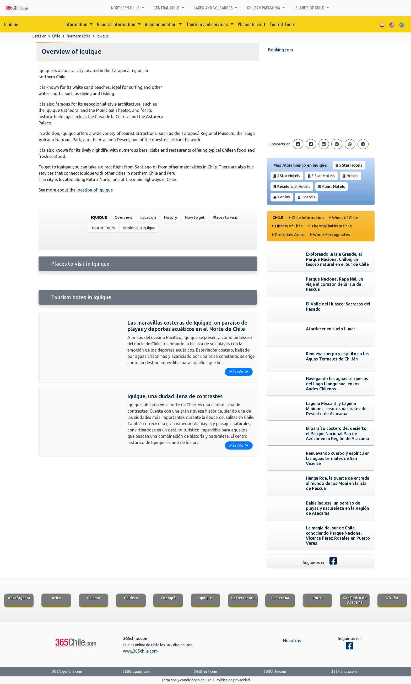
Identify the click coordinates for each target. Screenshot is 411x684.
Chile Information (308, 217)
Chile (56, 36)
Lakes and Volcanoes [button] (214, 7)
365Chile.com (275, 671)
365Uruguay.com (136, 671)
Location (148, 217)
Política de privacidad (233, 680)
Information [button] (76, 24)
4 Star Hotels (288, 175)
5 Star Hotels (350, 165)
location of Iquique (95, 190)
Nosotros (292, 640)
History (170, 217)
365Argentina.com (67, 671)
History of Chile (289, 226)
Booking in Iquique (139, 228)
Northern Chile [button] (125, 7)
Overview (123, 217)
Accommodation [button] (161, 24)
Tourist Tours (282, 24)
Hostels (308, 197)
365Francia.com (344, 671)
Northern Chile (78, 36)
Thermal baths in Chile (331, 226)
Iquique (11, 24)
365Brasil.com (205, 671)
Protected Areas (290, 234)
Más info (238, 372)
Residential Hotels (293, 186)
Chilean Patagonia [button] (264, 7)
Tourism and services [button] (207, 24)
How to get (195, 217)
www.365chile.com (140, 651)
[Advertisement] (321, 96)
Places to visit (251, 24)
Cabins (284, 197)
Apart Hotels (333, 186)
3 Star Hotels (323, 175)
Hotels (352, 175)
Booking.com (280, 49)
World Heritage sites (331, 234)
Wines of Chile (345, 217)
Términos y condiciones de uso (186, 680)
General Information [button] (116, 24)
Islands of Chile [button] (309, 7)
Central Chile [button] (167, 7)
